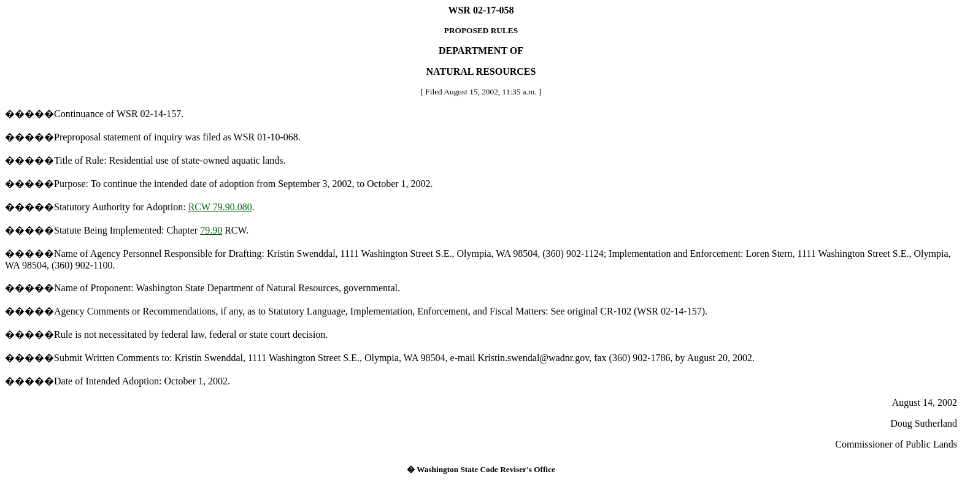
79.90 (211, 230)
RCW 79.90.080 (220, 207)
